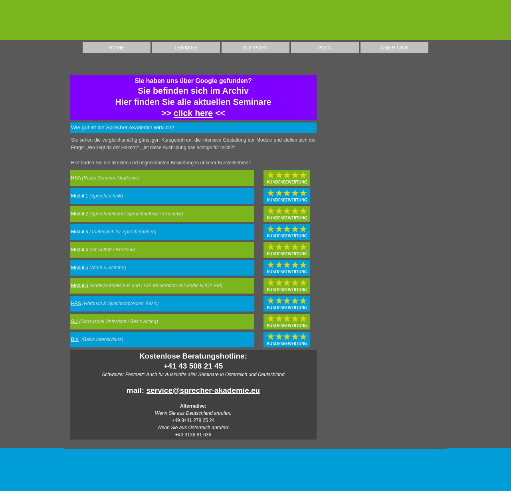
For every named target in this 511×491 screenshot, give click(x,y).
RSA (76, 178)
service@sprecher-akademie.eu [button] (203, 390)
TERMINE (186, 48)
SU (74, 321)
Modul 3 (79, 232)
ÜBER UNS (394, 48)
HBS (76, 303)
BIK (75, 339)
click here (193, 113)
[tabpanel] (193, 97)
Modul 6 (79, 285)
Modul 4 (79, 249)
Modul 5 (79, 267)
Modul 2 (79, 214)
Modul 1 (79, 196)
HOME (117, 48)
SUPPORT (255, 48)
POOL (324, 48)
